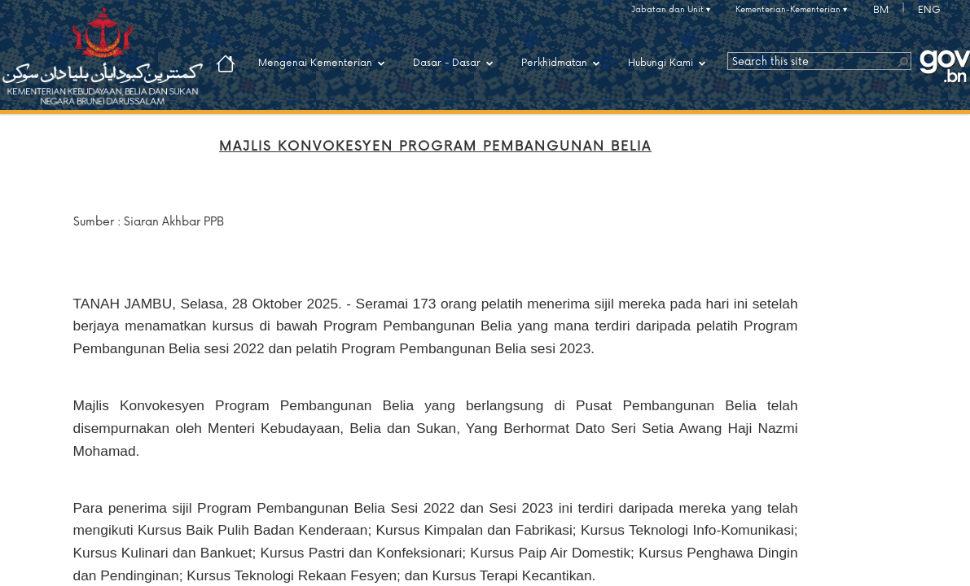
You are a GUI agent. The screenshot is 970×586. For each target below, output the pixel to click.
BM (881, 10)
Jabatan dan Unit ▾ (670, 10)
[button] (902, 61)
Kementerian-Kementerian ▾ (791, 10)
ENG (929, 10)
